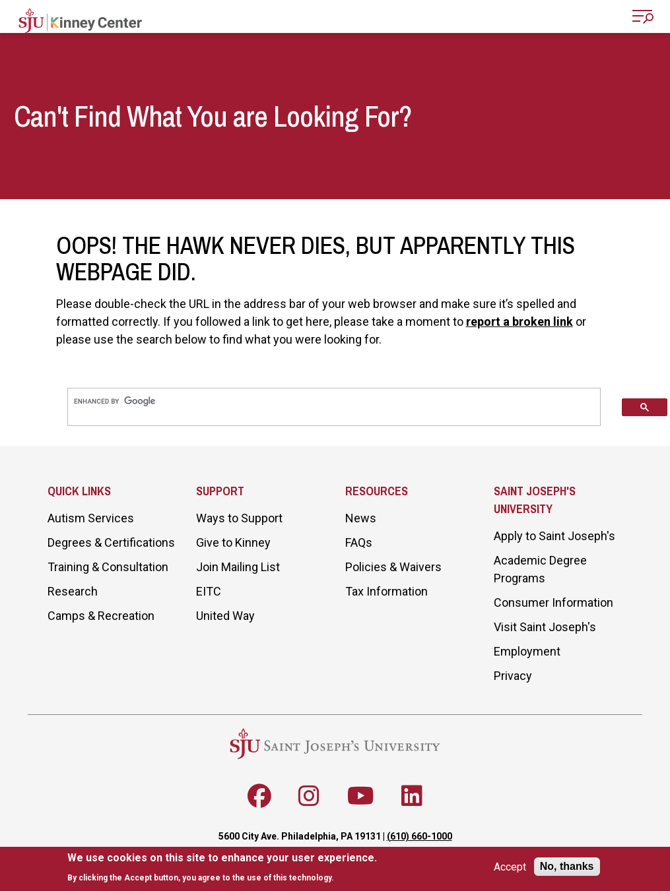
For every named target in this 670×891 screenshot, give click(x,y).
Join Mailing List (238, 567)
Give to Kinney (233, 542)
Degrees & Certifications (111, 542)
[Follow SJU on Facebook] (259, 796)
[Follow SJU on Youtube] (360, 796)
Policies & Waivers (393, 567)
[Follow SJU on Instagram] (308, 796)
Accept (510, 867)
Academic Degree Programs (540, 569)
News (360, 518)
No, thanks (567, 866)
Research (73, 591)
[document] (222, 867)
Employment (527, 651)
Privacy (513, 676)
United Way (225, 616)
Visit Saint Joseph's (545, 627)
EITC (208, 591)
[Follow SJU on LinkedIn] (411, 796)
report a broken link (519, 321)
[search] (334, 401)
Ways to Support (239, 518)
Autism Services (91, 518)
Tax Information (386, 591)
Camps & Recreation (101, 616)
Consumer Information (553, 602)
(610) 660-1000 (419, 836)
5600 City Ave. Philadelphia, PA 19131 (299, 836)
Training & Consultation (108, 567)
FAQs (358, 542)
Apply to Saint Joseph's (554, 536)
